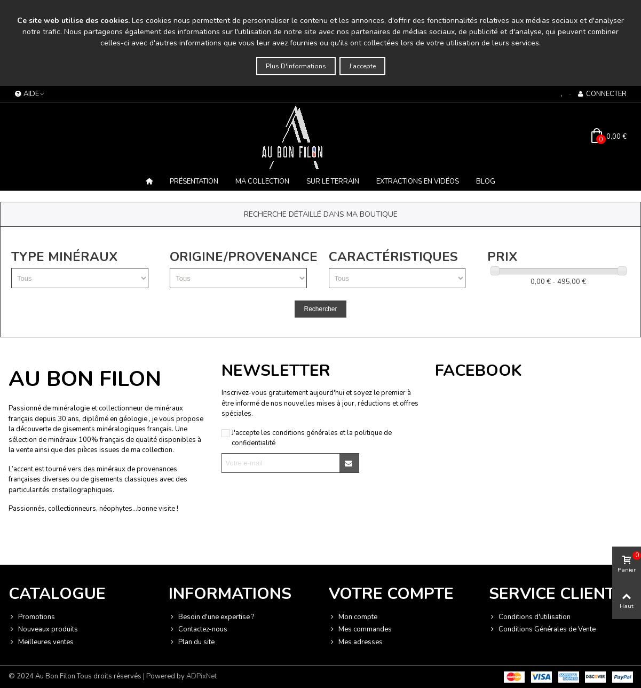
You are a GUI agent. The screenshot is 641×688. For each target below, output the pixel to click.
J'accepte (362, 66)
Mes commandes (360, 629)
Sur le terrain (332, 181)
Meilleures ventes (41, 642)
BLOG (485, 181)
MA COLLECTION (262, 181)
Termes (116, 544)
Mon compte (353, 617)
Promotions (32, 617)
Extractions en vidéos (417, 181)
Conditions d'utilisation (530, 617)
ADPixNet (201, 676)
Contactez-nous (198, 629)
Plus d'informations (296, 66)
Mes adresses (356, 642)
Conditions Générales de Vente (542, 629)
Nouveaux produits (43, 629)
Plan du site (192, 642)
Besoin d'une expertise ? (211, 617)
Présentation (194, 181)
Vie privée (89, 544)
